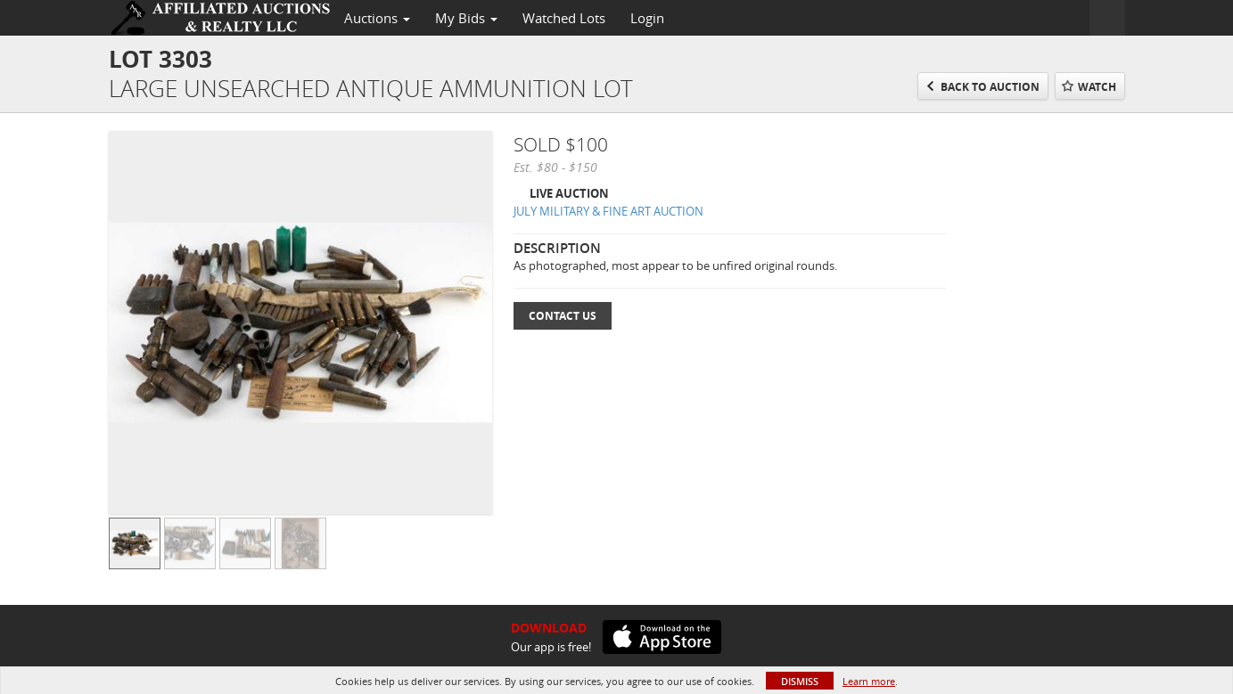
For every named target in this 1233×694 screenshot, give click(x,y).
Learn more (869, 681)
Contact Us (562, 315)
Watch (1097, 86)
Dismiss (799, 681)
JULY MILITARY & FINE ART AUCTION (608, 211)
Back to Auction (990, 86)
